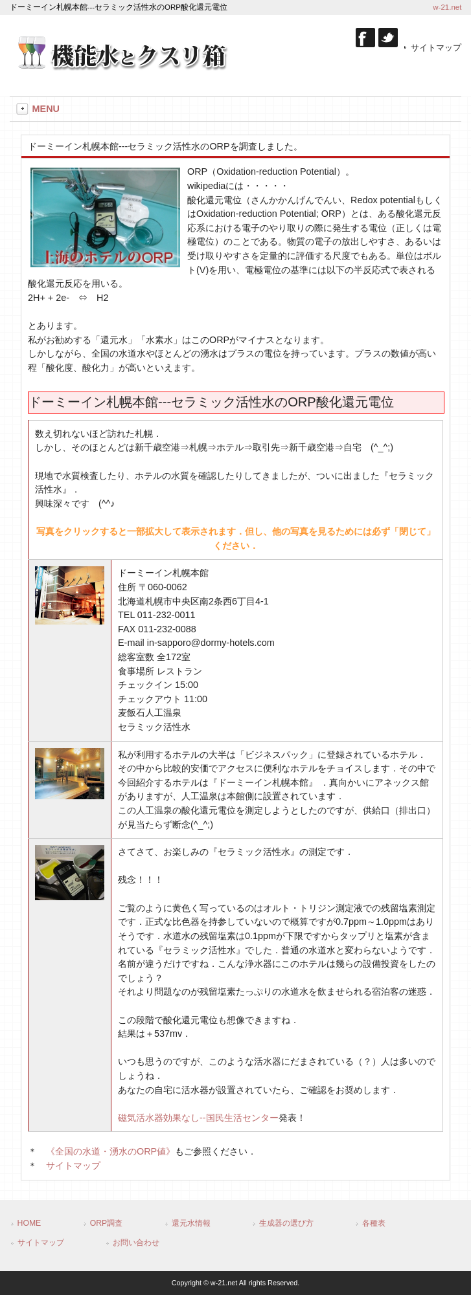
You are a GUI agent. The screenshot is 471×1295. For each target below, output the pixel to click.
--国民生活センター (198, 1117)
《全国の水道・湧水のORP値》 (110, 1151)
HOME (29, 1223)
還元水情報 (191, 1223)
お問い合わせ (136, 1242)
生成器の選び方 (286, 1223)
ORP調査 (106, 1223)
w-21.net (447, 7)
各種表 (373, 1223)
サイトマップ (436, 47)
